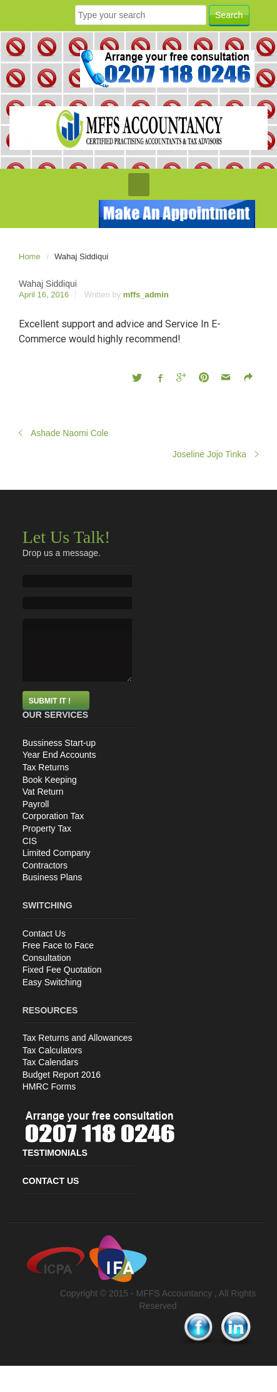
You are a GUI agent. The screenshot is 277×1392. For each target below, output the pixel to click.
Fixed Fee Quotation (62, 970)
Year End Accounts (59, 755)
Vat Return (43, 792)
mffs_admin (146, 294)
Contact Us (44, 933)
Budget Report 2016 (62, 1075)
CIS (30, 841)
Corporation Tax (53, 816)
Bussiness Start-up (59, 743)
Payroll (36, 804)
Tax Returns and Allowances (78, 1038)
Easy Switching (52, 982)
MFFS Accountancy (175, 1293)
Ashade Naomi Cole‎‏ (70, 433)
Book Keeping (50, 780)
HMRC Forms (49, 1086)
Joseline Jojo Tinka (209, 454)
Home (30, 256)
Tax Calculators (53, 1050)
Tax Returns (46, 767)
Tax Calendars (51, 1062)
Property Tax (47, 828)
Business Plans (53, 877)
